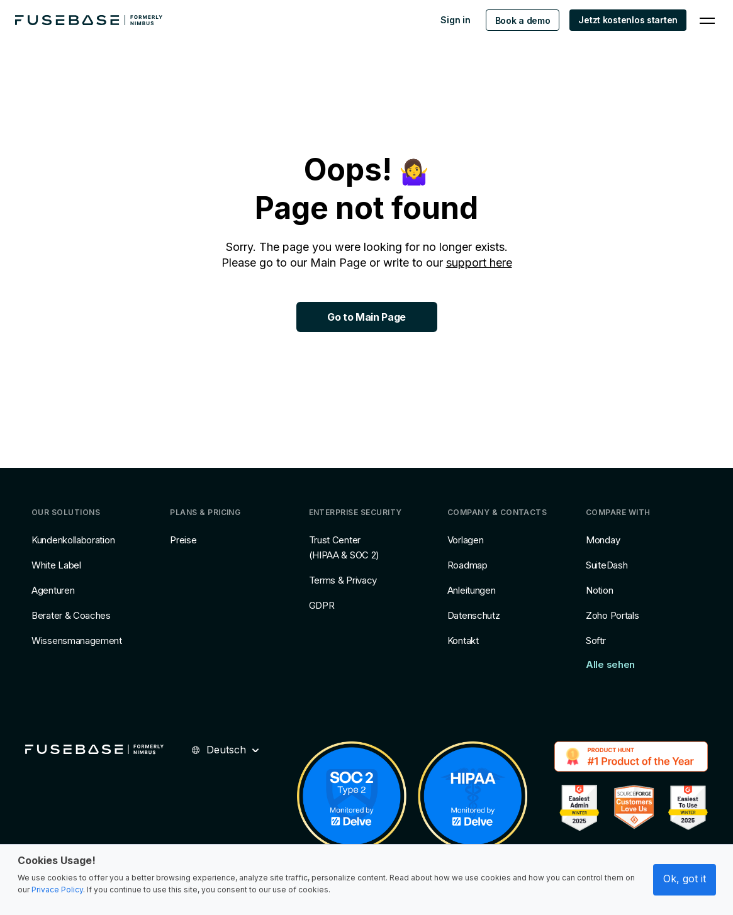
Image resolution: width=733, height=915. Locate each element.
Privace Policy (57, 889)
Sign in (455, 19)
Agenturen (52, 590)
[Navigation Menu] (707, 20)
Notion (599, 590)
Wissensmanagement (76, 640)
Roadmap (467, 565)
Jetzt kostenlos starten (628, 19)
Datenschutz (473, 615)
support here (479, 262)
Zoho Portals (612, 615)
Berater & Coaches (71, 615)
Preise (183, 540)
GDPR (322, 605)
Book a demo (523, 20)
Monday (603, 540)
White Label (56, 565)
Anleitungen (471, 590)
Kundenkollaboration (73, 540)
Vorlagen (465, 540)
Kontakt (463, 640)
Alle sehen (610, 664)
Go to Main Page (366, 317)
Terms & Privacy (343, 580)
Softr (596, 640)
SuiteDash (606, 565)
